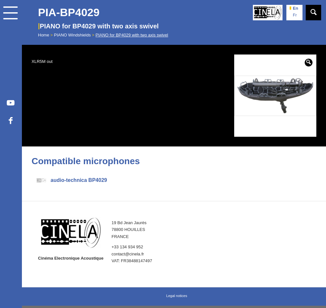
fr (295, 15)
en (295, 8)
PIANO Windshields (72, 35)
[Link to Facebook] (10, 121)
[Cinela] (268, 12)
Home (43, 35)
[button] (308, 62)
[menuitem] (11, 33)
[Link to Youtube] (10, 103)
